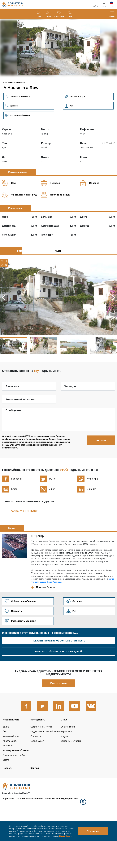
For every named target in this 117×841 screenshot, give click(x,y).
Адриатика (71, 754)
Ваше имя (12, 405)
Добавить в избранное (28, 115)
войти (95, 6)
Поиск (35, 16)
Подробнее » (65, 836)
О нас (68, 741)
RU (111, 6)
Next (113, 317)
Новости (8, 793)
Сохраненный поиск (44, 749)
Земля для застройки (15, 780)
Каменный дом (12, 759)
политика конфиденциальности (41, 461)
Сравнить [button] (28, 125)
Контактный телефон (20, 418)
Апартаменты (11, 764)
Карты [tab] (58, 270)
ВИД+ (104, 6)
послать (101, 460)
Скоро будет (39, 764)
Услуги (69, 759)
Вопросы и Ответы (76, 764)
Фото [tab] (20, 270)
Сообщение (13, 429)
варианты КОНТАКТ (24, 530)
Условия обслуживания (37, 459)
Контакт (73, 16)
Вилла (6, 749)
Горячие (46, 16)
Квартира (8, 769)
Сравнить (37, 759)
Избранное (59, 16)
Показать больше (45, 606)
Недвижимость (12, 741)
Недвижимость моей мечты (48, 754)
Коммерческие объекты (17, 775)
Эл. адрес (70, 405)
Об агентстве (73, 749)
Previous (4, 317)
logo (12, 4)
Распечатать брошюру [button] (28, 134)
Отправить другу (88, 115)
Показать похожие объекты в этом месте (58, 661)
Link (88, 125)
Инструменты (40, 741)
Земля (6, 785)
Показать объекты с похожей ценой (58, 672)
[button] (38, 85)
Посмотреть (58, 704)
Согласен (93, 831)
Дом (5, 754)
